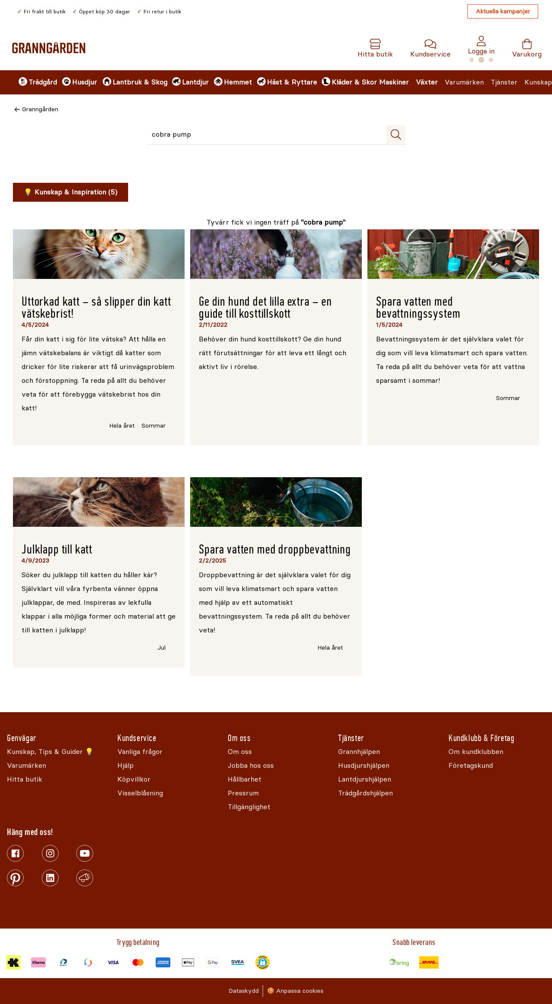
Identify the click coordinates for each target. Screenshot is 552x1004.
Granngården (40, 109)
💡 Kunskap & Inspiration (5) (70, 192)
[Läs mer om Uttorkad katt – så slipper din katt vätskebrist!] (99, 254)
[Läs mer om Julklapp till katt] (99, 502)
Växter (427, 82)
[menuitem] (33, 82)
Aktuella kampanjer (503, 11)
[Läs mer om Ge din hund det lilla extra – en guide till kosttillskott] (276, 254)
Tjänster (504, 82)
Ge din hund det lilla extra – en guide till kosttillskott (265, 307)
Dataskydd (244, 991)
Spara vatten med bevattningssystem (418, 307)
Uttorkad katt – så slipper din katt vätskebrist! (96, 307)
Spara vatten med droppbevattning (275, 549)
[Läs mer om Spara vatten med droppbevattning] (276, 502)
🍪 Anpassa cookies (295, 991)
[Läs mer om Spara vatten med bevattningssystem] (453, 254)
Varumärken (464, 82)
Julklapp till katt (57, 549)
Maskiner (394, 82)
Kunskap (538, 82)
